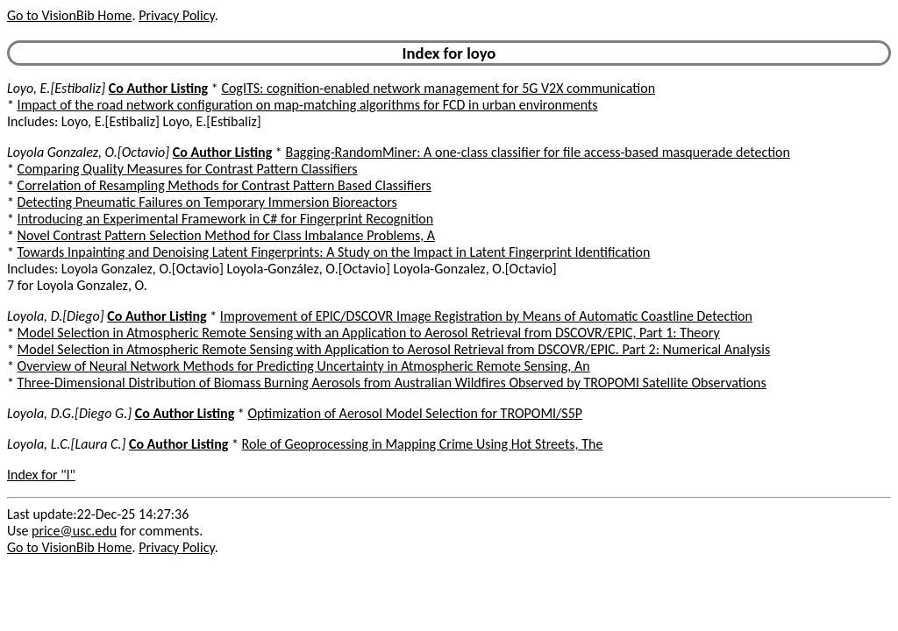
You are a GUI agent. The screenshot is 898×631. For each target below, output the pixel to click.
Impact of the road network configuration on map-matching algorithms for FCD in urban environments (308, 104)
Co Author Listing (158, 88)
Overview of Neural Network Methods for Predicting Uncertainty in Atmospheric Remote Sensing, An (304, 366)
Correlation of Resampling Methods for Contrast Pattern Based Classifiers (224, 185)
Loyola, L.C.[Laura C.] (66, 444)
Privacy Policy (176, 15)
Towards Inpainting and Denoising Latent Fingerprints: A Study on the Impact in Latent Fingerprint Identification (334, 252)
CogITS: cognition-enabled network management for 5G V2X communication (438, 88)
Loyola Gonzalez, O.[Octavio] (88, 152)
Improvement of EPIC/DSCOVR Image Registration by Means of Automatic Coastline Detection (486, 316)
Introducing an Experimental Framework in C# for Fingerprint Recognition (226, 218)
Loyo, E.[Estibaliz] (56, 88)
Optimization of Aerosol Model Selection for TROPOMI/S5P (414, 413)
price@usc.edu (74, 530)
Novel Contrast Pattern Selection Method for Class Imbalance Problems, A (227, 235)
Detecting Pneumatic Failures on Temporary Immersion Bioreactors (207, 202)
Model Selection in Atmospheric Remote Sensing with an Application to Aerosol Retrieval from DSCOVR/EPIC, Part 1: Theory (369, 332)
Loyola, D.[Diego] (55, 316)
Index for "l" (41, 474)
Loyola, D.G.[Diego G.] (69, 413)
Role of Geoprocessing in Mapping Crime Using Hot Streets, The (422, 444)
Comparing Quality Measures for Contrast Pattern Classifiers (188, 168)
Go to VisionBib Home (69, 15)
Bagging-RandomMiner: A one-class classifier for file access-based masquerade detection (537, 152)
